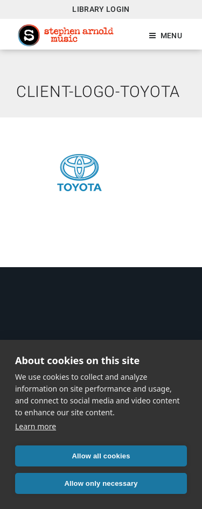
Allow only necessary (100, 483)
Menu (171, 35)
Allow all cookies (101, 456)
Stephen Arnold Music (65, 35)
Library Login (101, 9)
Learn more (35, 426)
